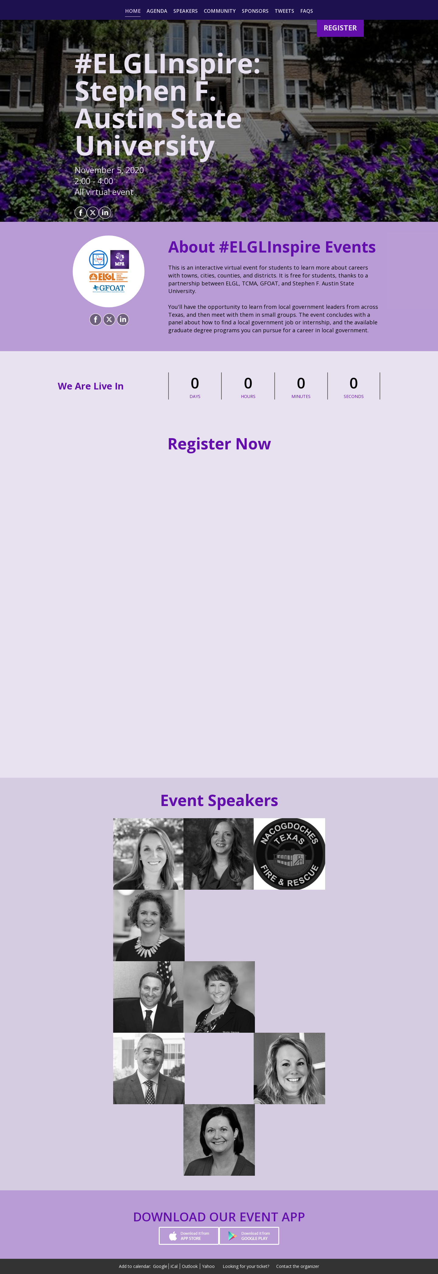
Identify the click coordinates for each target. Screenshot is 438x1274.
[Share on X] (93, 213)
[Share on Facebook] (81, 213)
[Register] (340, 28)
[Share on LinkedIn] (105, 213)
